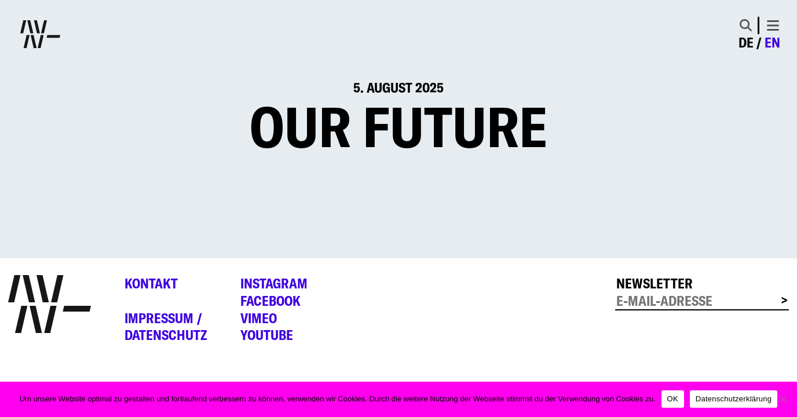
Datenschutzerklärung (734, 398)
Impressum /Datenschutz (166, 327)
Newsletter (654, 283)
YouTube (266, 335)
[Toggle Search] (746, 25)
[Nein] (782, 399)
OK (672, 398)
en (772, 42)
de (746, 42)
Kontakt (151, 283)
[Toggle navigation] (773, 25)
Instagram (274, 283)
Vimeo (258, 318)
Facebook (270, 300)
